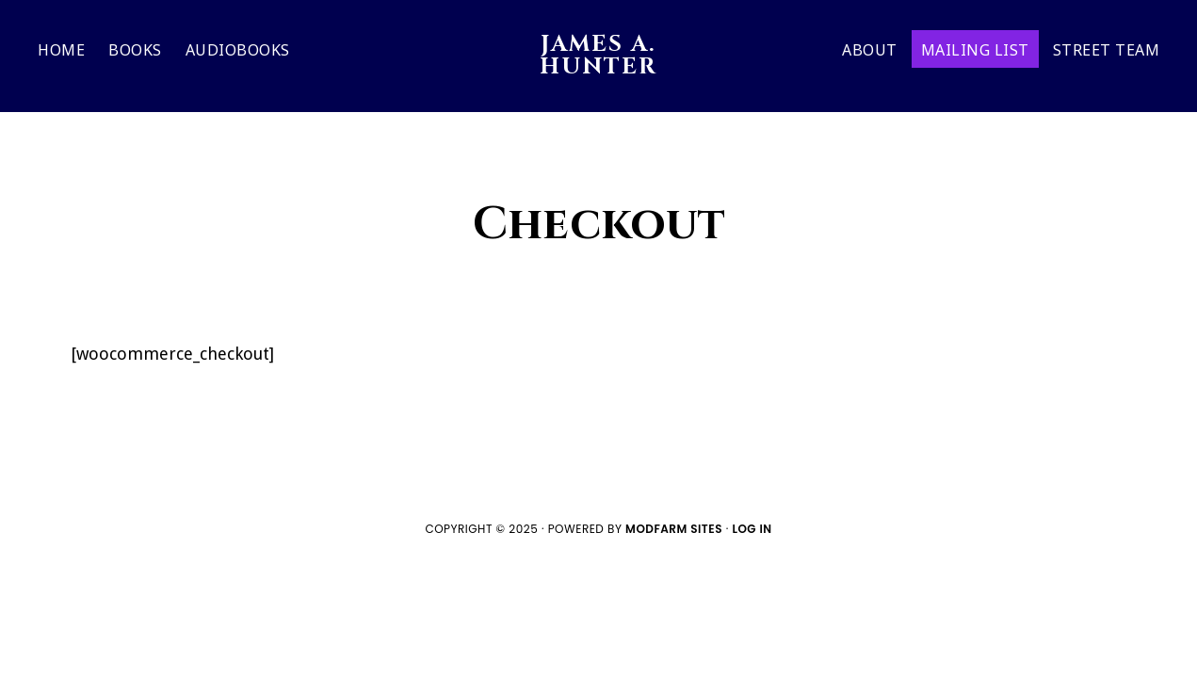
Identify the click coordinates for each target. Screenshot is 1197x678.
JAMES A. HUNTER (598, 55)
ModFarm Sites (673, 529)
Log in (751, 529)
